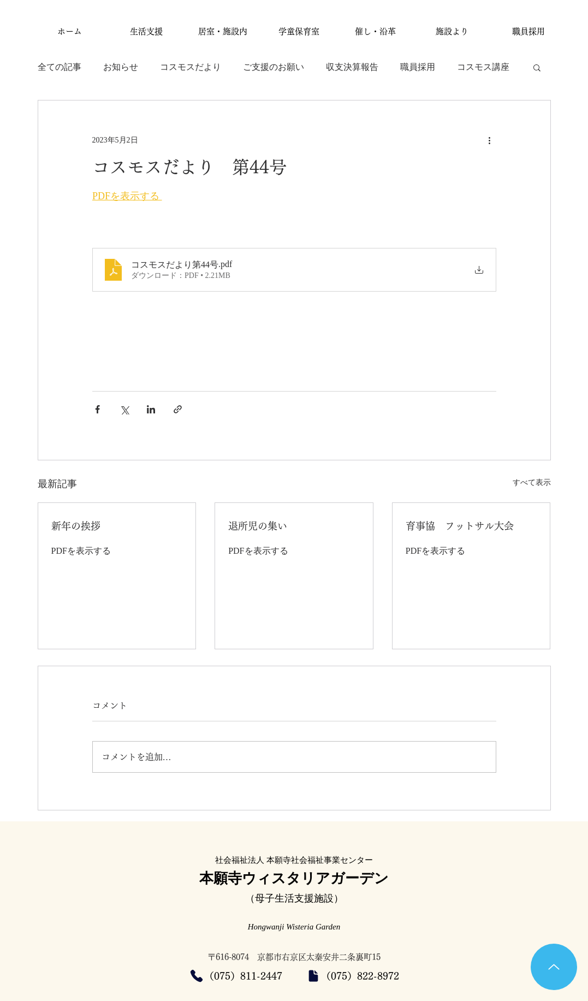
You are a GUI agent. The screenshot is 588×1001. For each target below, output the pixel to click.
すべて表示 (532, 482)
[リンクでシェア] (178, 409)
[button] (537, 67)
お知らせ (120, 67)
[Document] (313, 976)
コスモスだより (190, 67)
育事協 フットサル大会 (460, 526)
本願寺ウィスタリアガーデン (294, 878)
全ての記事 (59, 67)
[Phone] (196, 976)
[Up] (554, 967)
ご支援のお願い (273, 67)
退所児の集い (257, 526)
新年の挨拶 (75, 526)
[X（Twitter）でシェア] (124, 409)
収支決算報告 (352, 67)
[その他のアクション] (489, 139)
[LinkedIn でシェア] (151, 409)
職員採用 (417, 67)
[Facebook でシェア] (97, 409)
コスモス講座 (483, 67)
